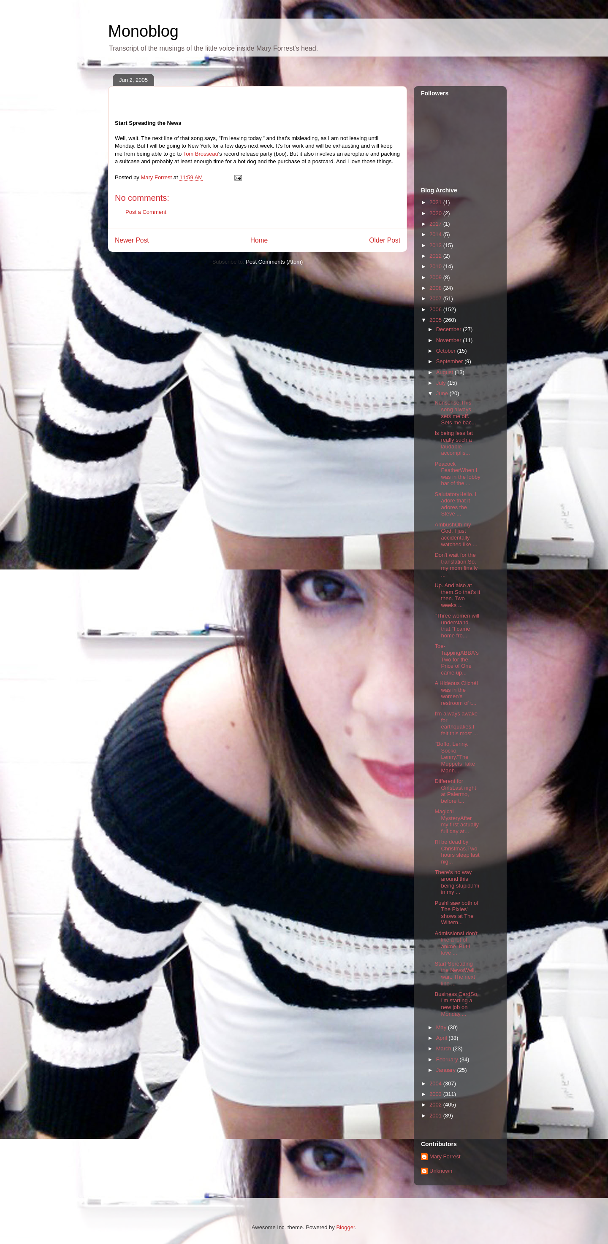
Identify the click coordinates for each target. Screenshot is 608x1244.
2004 (436, 1083)
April (442, 1038)
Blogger (345, 1227)
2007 (436, 298)
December (449, 329)
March (444, 1048)
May (442, 1027)
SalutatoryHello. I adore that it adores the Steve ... (455, 504)
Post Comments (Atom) (274, 262)
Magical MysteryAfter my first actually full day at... (456, 821)
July (442, 383)
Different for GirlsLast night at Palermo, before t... (455, 791)
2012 (436, 256)
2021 (436, 202)
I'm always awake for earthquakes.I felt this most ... (456, 723)
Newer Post (132, 240)
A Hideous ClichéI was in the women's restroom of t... (456, 693)
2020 (436, 213)
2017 (436, 224)
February (448, 1059)
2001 (436, 1115)
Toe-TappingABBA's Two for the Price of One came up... (456, 659)
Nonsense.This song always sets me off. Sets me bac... (455, 412)
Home (259, 240)
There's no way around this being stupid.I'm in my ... (456, 882)
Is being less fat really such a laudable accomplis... (453, 443)
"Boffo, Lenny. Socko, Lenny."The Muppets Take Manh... (454, 757)
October (446, 351)
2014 (436, 234)
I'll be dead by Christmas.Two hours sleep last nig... (456, 852)
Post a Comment (145, 212)
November (449, 340)
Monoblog (143, 31)
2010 (436, 266)
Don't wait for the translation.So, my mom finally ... (456, 565)
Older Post (384, 240)
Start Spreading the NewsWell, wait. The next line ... (455, 974)
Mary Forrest (445, 1156)
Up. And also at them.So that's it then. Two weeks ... (457, 595)
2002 (436, 1104)
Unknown (440, 1171)
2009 (436, 277)
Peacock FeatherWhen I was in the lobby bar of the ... (457, 474)
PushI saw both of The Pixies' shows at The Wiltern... (456, 913)
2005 (436, 320)
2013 (436, 245)
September (450, 361)
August (445, 372)
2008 (436, 288)
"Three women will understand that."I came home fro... (456, 626)
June (443, 393)
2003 (436, 1094)
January (446, 1070)
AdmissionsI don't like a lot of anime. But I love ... (455, 943)
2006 (436, 309)
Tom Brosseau (200, 154)
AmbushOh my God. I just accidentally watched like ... (455, 534)
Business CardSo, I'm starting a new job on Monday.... (456, 1004)
